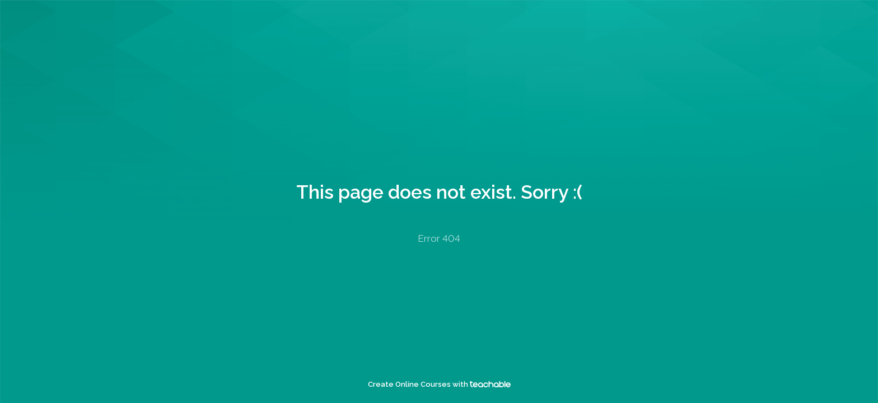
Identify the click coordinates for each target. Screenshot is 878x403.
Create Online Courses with (439, 384)
